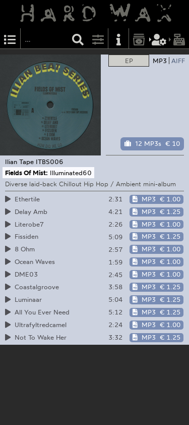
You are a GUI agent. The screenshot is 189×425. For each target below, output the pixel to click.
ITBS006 (50, 161)
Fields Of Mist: (26, 173)
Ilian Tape (19, 161)
